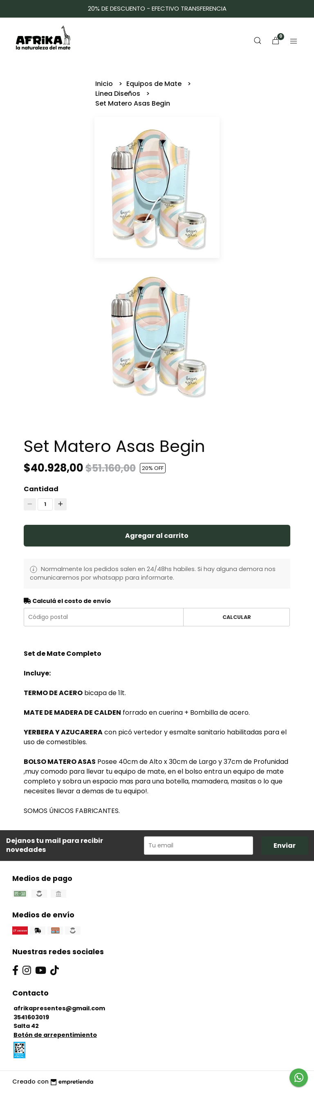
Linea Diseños (118, 93)
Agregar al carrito (156, 535)
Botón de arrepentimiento (55, 1035)
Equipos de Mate (154, 83)
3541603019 (31, 1017)
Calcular (236, 617)
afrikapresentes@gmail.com (59, 1008)
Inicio (104, 83)
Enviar (285, 845)
